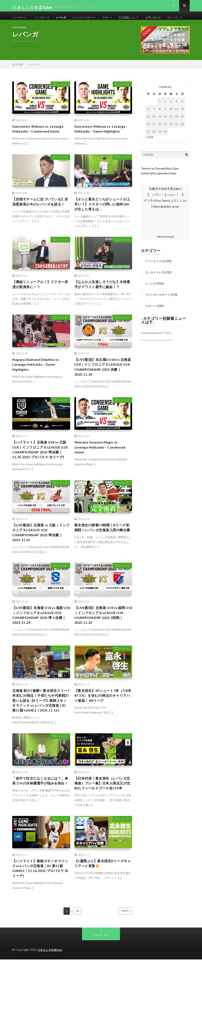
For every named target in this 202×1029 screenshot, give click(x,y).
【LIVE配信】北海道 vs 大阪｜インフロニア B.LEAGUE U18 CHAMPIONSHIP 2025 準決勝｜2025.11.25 (41, 577)
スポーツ (118, 21)
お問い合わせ (170, 21)
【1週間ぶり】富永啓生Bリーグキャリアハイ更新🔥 (102, 930)
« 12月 (149, 152)
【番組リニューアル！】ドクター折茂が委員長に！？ (39, 304)
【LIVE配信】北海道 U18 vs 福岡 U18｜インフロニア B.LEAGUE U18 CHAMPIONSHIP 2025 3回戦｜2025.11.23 (103, 663)
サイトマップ (24, 29)
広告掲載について (142, 21)
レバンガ (67, 21)
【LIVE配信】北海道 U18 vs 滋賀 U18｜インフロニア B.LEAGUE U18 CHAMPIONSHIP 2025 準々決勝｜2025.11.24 (41, 663)
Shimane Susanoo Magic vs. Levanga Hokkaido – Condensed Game (99, 483)
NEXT (119, 980)
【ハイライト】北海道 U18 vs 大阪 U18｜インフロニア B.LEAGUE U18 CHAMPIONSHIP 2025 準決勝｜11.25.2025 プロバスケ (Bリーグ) (41, 489)
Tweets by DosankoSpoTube (160, 184)
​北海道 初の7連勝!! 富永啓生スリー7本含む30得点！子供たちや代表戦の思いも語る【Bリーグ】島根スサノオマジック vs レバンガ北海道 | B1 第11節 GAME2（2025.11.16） (41, 754)
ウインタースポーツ (92, 21)
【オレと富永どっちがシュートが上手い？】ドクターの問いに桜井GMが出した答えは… (101, 222)
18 (77, 980)
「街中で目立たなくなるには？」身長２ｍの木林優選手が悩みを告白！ (39, 843)
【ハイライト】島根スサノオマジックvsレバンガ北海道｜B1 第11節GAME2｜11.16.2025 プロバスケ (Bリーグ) (40, 936)
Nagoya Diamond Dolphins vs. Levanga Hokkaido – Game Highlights (39, 392)
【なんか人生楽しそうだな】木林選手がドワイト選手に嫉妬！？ (101, 307)
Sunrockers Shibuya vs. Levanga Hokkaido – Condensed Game (41, 145)
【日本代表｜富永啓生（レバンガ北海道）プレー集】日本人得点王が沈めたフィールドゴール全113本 (101, 846)
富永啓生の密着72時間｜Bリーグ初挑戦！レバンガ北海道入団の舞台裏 (103, 574)
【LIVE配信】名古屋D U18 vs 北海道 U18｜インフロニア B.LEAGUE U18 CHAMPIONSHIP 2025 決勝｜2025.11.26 (102, 397)
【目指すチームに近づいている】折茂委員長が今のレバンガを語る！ (39, 222)
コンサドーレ (21, 21)
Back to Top (101, 1004)
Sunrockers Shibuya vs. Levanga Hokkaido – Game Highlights (103, 145)
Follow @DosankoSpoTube (158, 188)
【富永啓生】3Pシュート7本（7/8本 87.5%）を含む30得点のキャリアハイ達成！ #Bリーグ (103, 746)
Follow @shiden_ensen (165, 221)
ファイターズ (45, 21)
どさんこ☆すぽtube (51, 1019)
